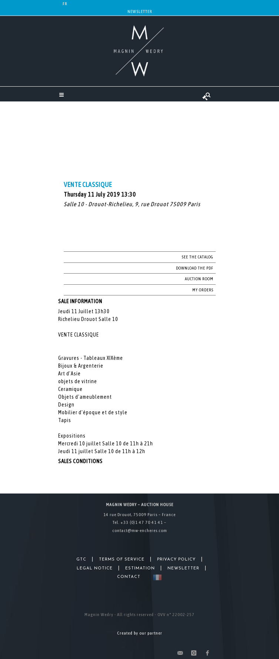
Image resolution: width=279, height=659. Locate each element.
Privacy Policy (176, 560)
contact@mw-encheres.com (139, 530)
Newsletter (139, 11)
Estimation (140, 568)
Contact (128, 577)
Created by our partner (139, 633)
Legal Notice (95, 568)
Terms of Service (122, 560)
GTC (81, 560)
